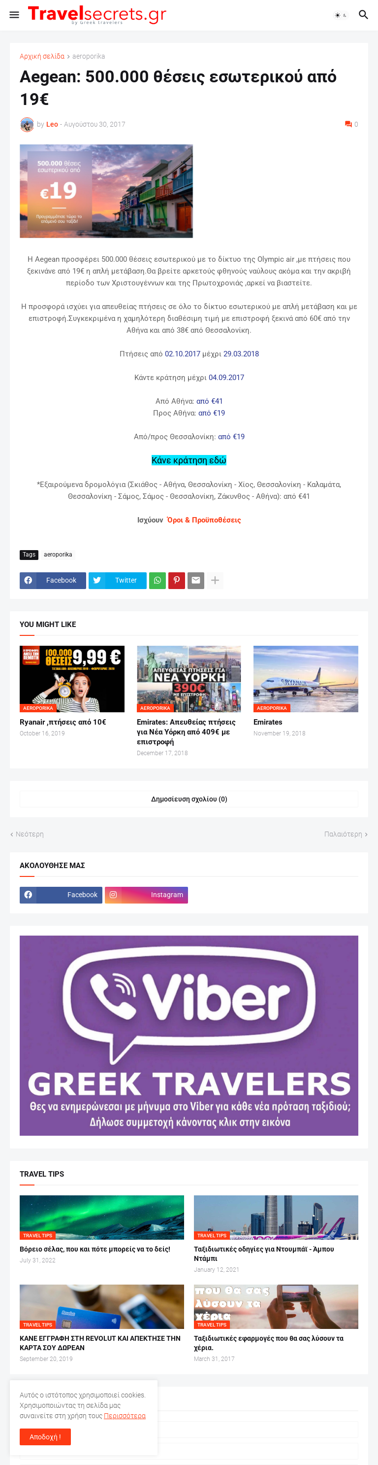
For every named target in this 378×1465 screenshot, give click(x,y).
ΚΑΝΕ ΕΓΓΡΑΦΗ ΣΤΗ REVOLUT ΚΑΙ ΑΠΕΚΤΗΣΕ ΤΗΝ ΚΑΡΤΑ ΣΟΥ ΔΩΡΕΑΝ (100, 1343)
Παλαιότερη (343, 834)
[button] (13, 15)
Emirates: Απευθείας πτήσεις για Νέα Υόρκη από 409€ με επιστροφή (186, 732)
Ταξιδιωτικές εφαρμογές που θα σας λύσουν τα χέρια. (269, 1343)
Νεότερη (30, 834)
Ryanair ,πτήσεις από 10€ (63, 722)
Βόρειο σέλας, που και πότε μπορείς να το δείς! (95, 1249)
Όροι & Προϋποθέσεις (204, 520)
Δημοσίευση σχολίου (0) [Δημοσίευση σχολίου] (189, 799)
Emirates (268, 722)
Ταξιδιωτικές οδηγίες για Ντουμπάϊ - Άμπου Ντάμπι (264, 1253)
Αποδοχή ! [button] (45, 1437)
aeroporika (88, 56)
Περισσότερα (125, 1416)
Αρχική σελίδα (42, 56)
